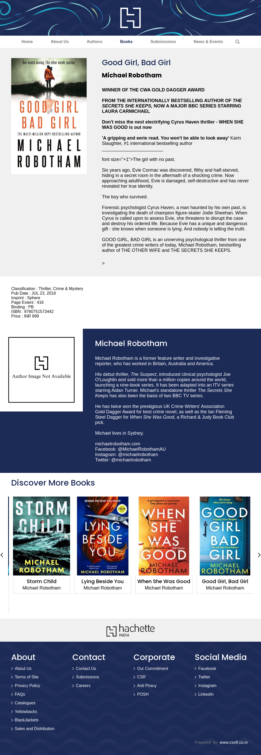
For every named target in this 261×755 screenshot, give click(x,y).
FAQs (20, 694)
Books (126, 41)
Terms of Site (26, 677)
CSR (141, 677)
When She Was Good (222, 581)
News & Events (208, 41)
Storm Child (100, 581)
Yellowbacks (26, 711)
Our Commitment (152, 668)
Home (27, 41)
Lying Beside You (161, 581)
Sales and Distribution (35, 728)
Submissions (163, 41)
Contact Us (86, 668)
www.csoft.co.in (234, 742)
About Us (60, 41)
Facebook (207, 668)
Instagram (207, 685)
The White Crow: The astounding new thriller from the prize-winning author (38, 591)
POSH (143, 694)
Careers (83, 685)
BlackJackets (26, 720)
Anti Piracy (146, 685)
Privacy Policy (27, 685)
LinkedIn (206, 694)
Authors (94, 41)
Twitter (204, 677)
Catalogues (25, 703)
